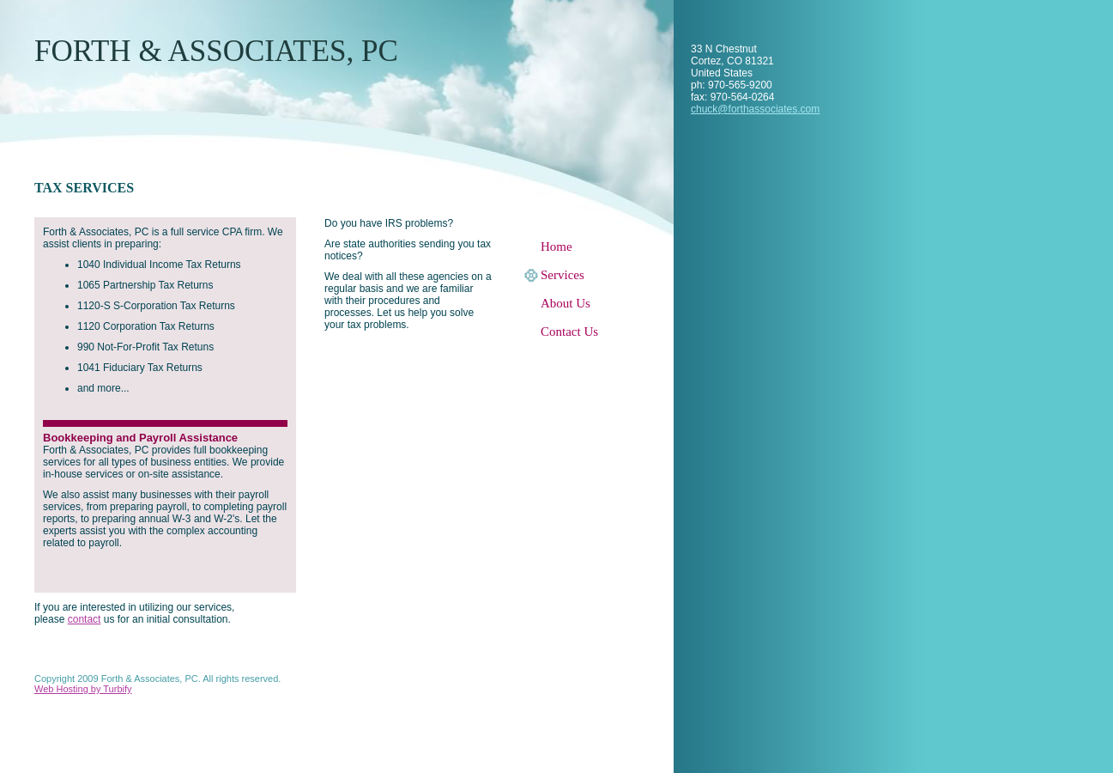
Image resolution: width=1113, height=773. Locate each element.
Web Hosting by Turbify (83, 689)
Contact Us (569, 331)
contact (84, 619)
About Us (565, 303)
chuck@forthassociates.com (755, 109)
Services (562, 275)
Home (556, 246)
